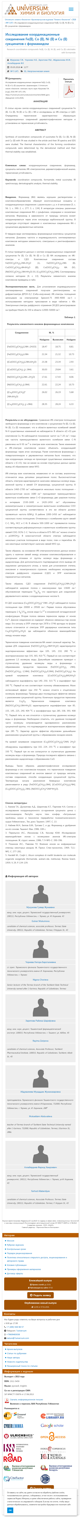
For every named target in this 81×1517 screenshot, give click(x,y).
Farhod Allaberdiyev (40, 1191)
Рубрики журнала (15, 1244)
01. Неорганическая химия (36, 71)
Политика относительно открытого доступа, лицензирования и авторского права (37, 1259)
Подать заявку (40, 1295)
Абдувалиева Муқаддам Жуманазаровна (40, 1091)
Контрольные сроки (16, 1249)
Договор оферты (15, 1273)
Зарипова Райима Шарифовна (40, 1020)
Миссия (10, 1240)
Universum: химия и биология (17, 19)
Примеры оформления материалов (24, 1269)
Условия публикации (17, 1265)
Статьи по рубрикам (16, 1353)
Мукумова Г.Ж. (16, 59)
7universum (15, 1330)
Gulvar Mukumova (40, 921)
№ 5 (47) (9, 22)
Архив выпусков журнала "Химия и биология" (51, 19)
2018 (74, 19)
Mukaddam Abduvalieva (40, 1116)
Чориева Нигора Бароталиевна (40, 962)
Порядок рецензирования (19, 1253)
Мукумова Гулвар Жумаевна (40, 907)
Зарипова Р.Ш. (45, 59)
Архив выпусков (14, 1349)
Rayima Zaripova (40, 1040)
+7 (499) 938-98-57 (14, 1327)
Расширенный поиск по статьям (22, 1366)
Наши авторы (13, 1357)
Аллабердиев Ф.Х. (15, 63)
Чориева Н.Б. (31, 59)
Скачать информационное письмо (26, 1399)
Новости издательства (17, 1361)
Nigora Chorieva (40, 979)
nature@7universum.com (16, 1338)
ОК (10, 1510)
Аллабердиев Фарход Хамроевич (40, 1167)
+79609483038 (12, 1334)
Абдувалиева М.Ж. (61, 59)
